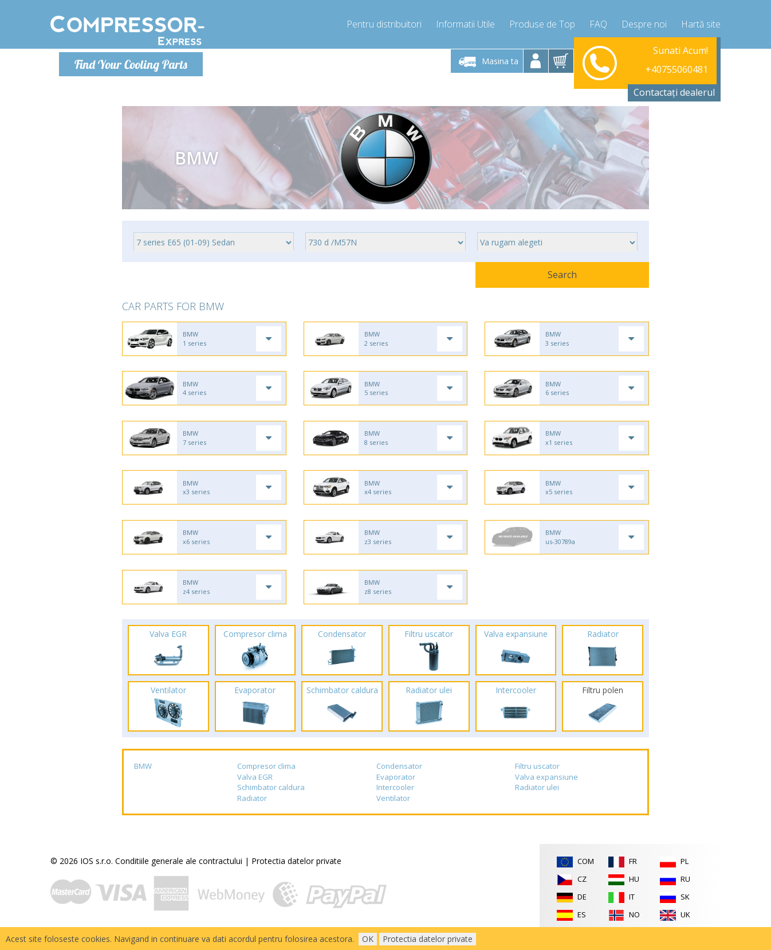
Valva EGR (255, 788)
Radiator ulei (537, 799)
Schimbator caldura (271, 799)
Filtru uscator (537, 778)
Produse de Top (542, 23)
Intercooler (395, 799)
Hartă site (701, 23)
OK (367, 938)
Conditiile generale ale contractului (178, 872)
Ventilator (393, 810)
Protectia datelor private (296, 872)
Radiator (252, 810)
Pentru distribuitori (384, 23)
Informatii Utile (465, 23)
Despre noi (644, 23)
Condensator (399, 778)
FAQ (598, 23)
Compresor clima (266, 778)
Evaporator (395, 788)
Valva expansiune (546, 788)
